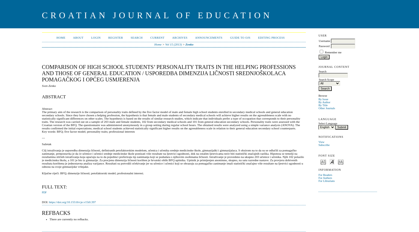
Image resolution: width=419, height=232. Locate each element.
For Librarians (326, 180)
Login (96, 37)
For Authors (325, 177)
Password (324, 46)
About (78, 37)
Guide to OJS (240, 37)
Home (60, 37)
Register (115, 37)
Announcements (208, 37)
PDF (44, 192)
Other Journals (326, 108)
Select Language (327, 123)
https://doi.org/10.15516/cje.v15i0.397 (72, 202)
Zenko (189, 44)
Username (324, 40)
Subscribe (324, 145)
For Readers (325, 174)
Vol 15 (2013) (173, 44)
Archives (179, 37)
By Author (324, 102)
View (321, 142)
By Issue (323, 99)
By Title (323, 105)
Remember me (333, 52)
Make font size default (332, 161)
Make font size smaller (323, 161)
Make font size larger (340, 161)
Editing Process (271, 37)
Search (137, 37)
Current (157, 37)
